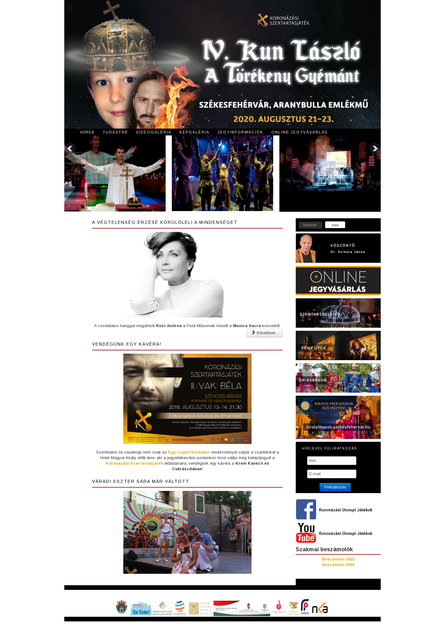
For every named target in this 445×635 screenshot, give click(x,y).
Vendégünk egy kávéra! (127, 344)
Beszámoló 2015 (338, 559)
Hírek (87, 132)
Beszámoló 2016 (338, 564)
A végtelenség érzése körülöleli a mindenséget (165, 222)
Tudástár (115, 132)
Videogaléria (154, 132)
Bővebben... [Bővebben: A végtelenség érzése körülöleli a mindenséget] (264, 332)
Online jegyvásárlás (299, 132)
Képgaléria (195, 132)
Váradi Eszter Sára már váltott (140, 481)
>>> (335, 225)
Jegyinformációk (240, 132)
